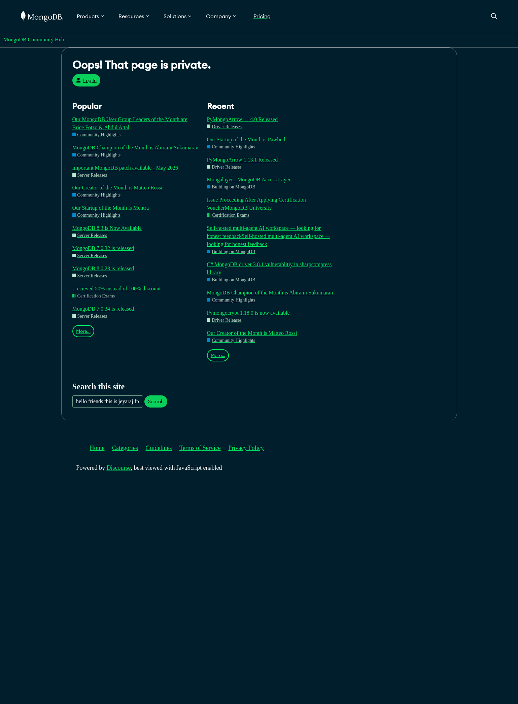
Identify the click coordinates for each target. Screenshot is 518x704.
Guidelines (159, 448)
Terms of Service (200, 448)
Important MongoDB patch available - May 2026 (125, 168)
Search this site (98, 386)
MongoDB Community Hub (33, 39)
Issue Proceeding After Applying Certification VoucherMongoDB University (256, 204)
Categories (125, 448)
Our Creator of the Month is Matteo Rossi (117, 187)
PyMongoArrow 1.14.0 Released (242, 119)
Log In (86, 80)
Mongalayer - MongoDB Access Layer (249, 179)
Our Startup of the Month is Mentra (110, 208)
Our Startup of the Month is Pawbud (246, 139)
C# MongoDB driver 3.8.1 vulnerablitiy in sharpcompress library (269, 268)
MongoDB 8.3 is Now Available (107, 228)
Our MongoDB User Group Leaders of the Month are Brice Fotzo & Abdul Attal (129, 123)
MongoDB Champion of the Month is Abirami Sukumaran (135, 147)
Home (97, 448)
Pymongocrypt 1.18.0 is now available (248, 313)
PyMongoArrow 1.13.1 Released (242, 160)
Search (156, 401)
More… (83, 331)
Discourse (119, 467)
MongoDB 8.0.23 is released (103, 268)
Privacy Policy (246, 448)
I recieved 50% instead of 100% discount (116, 288)
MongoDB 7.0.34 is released (103, 309)
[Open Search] (494, 16)
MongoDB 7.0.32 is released (103, 248)
